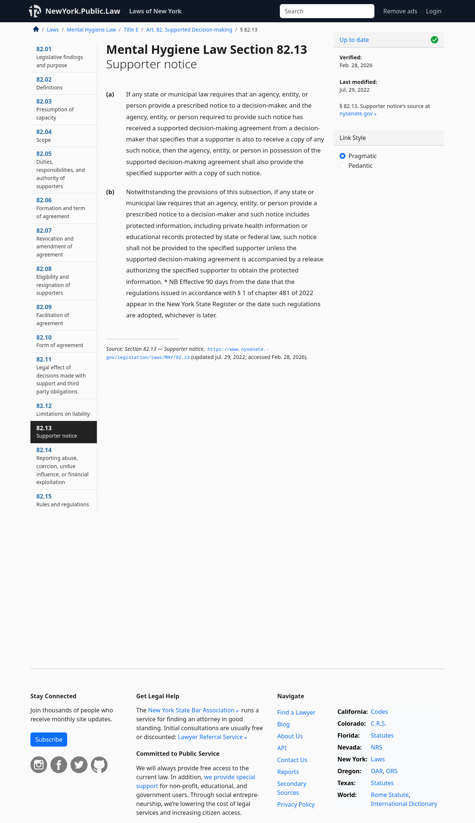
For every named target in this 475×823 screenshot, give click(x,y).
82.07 (54, 242)
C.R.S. (378, 723)
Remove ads (400, 11)
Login (434, 11)
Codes (379, 712)
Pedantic (360, 165)
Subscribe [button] (48, 739)
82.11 (61, 375)
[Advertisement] (389, 298)
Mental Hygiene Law (91, 29)
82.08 (53, 280)
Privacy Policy (296, 804)
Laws (53, 29)
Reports (288, 772)
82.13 (56, 432)
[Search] (327, 11)
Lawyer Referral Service (210, 737)
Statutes (382, 735)
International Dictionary (404, 804)
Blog (283, 724)
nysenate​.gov (356, 113)
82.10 (59, 341)
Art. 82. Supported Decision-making (189, 29)
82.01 (59, 57)
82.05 (60, 169)
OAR (377, 771)
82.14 (62, 466)
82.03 (55, 109)
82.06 (60, 208)
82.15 (62, 500)
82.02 (49, 83)
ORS (391, 771)
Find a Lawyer (296, 712)
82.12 (63, 409)
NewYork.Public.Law (82, 11)
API (281, 748)
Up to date (354, 40)
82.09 (52, 315)
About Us (290, 736)
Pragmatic (362, 156)
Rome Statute (390, 795)
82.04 (44, 135)
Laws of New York (155, 11)
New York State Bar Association (191, 710)
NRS (376, 747)
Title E (131, 29)
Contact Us (292, 760)
